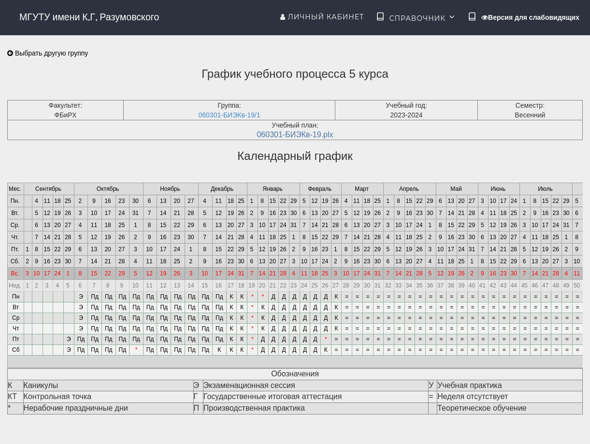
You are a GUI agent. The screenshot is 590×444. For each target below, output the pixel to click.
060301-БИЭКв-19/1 (229, 115)
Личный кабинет (322, 17)
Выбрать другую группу (47, 53)
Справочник (416, 17)
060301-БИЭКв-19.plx (295, 134)
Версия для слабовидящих (530, 17)
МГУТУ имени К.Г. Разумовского (89, 17)
